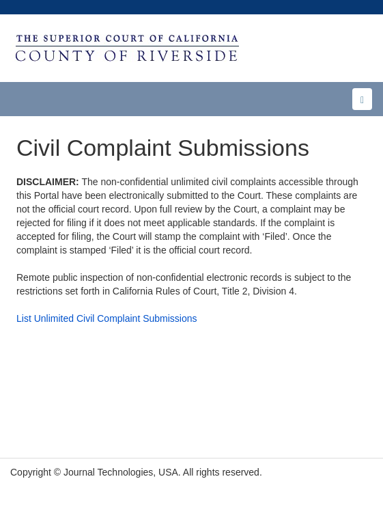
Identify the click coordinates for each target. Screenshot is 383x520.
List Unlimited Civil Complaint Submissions (106, 318)
